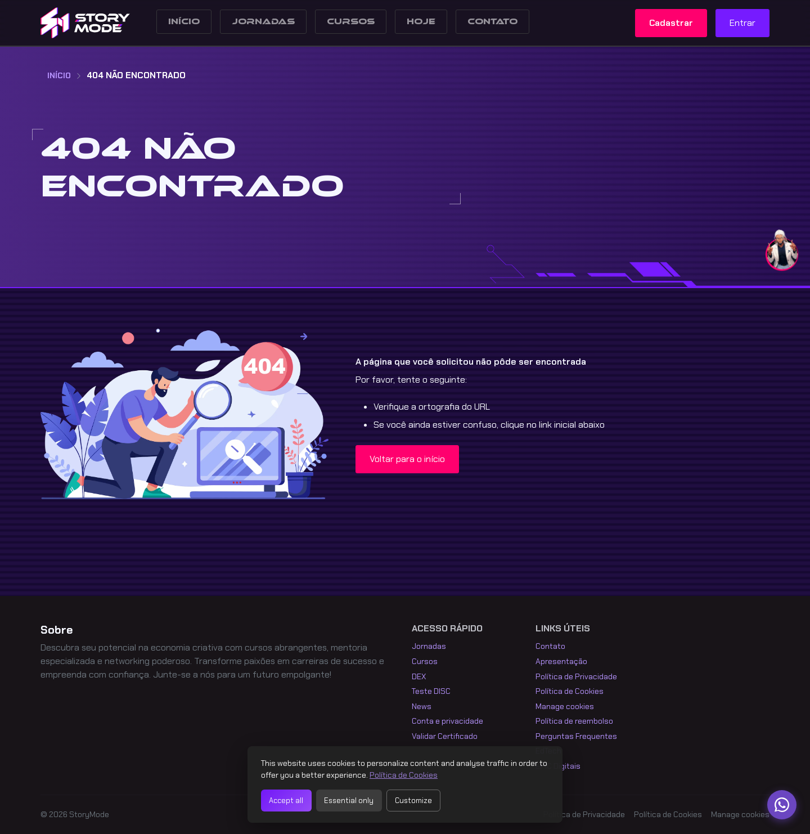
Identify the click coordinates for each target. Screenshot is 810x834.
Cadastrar (671, 23)
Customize (413, 800)
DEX (419, 676)
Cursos (351, 21)
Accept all (286, 800)
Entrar (742, 23)
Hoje (421, 21)
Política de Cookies (570, 691)
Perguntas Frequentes (576, 736)
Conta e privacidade (447, 721)
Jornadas (263, 21)
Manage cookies (565, 706)
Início (184, 21)
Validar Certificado (445, 736)
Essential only (349, 800)
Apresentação (561, 661)
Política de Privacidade (576, 676)
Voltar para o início (407, 459)
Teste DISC (431, 691)
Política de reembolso (574, 721)
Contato (492, 21)
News (421, 706)
